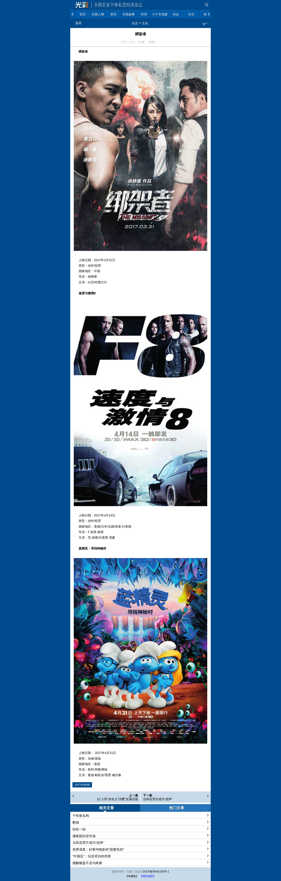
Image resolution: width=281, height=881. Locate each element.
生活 (135, 23)
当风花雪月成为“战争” (158, 799)
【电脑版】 (132, 876)
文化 (145, 23)
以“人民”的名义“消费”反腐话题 (117, 799)
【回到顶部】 (148, 876)
